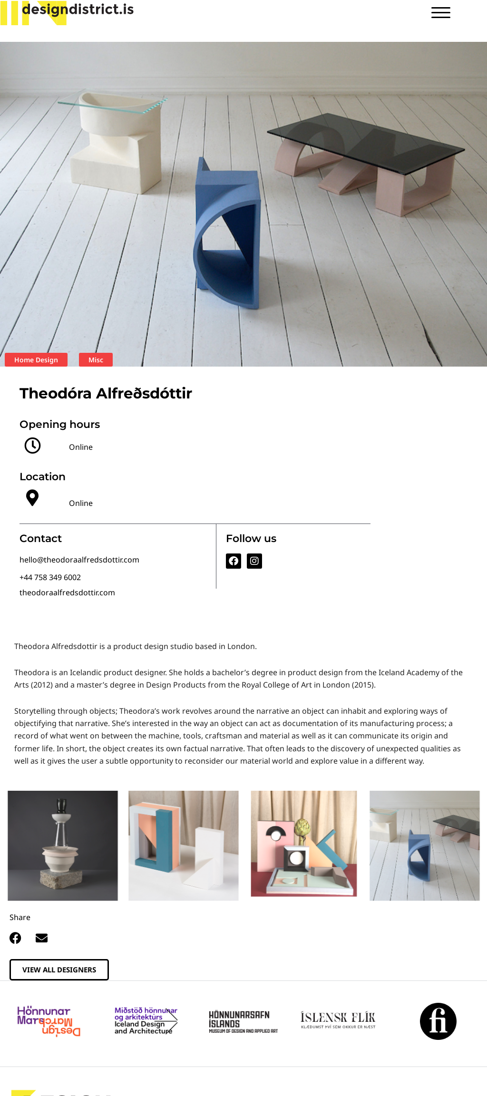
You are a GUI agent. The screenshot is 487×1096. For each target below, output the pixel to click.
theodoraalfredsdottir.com (67, 592)
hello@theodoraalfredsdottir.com (79, 559)
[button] (15, 938)
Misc (95, 359)
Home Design (36, 359)
